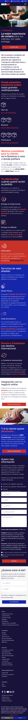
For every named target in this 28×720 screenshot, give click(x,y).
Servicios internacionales (8, 640)
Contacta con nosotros (7, 695)
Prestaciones (5, 621)
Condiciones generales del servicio (10, 625)
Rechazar (7, 717)
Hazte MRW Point (6, 651)
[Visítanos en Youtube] (8, 692)
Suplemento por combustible (9, 623)
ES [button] (7, 1)
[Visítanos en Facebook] (3, 692)
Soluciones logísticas (7, 663)
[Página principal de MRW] (6, 4)
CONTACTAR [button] (14, 47)
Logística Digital (6, 659)
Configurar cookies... (14, 714)
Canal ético (4, 676)
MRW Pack (4, 642)
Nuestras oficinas (6, 699)
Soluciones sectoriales (7, 664)
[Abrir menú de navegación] (25, 4)
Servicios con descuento (8, 674)
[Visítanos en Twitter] (5, 692)
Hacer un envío (5, 636)
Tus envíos (4, 634)
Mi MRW (4, 633)
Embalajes (4, 619)
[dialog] (14, 712)
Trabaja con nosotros (7, 700)
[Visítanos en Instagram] (13, 692)
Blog (3, 684)
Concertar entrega (6, 617)
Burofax (4, 657)
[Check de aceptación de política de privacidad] (1, 552)
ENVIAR (14, 561)
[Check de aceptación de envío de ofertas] (1, 555)
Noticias (4, 686)
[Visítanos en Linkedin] (11, 692)
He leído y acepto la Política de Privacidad (15, 552)
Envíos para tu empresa (7, 650)
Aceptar (20, 717)
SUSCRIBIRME (14, 602)
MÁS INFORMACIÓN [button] (14, 404)
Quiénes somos (5, 697)
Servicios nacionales (7, 638)
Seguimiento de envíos (7, 613)
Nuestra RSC (5, 672)
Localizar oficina (6, 615)
